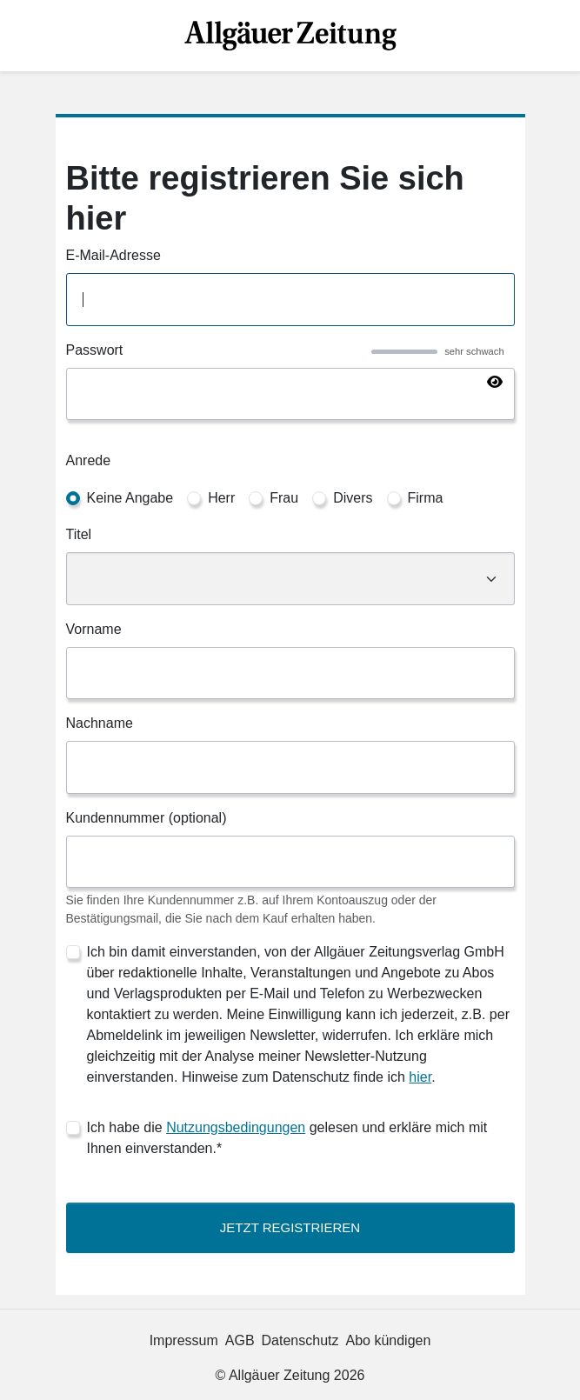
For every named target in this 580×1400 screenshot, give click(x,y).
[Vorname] (290, 673)
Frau (284, 497)
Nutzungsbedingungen (235, 1127)
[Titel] (290, 578)
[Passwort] (290, 394)
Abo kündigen (388, 1340)
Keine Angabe (130, 497)
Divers (352, 497)
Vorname (94, 629)
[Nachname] (290, 767)
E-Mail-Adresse (113, 255)
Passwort (94, 350)
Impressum (184, 1340)
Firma (425, 497)
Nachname (99, 723)
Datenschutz (300, 1340)
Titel (79, 534)
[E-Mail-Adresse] (290, 299)
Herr (221, 497)
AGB (240, 1340)
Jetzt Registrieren (290, 1227)
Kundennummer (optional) (146, 817)
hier (420, 1077)
